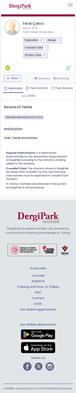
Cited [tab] (30, 96)
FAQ (38, 292)
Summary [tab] (13, 88)
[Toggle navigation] (70, 4)
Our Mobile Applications (38, 309)
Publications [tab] (37, 88)
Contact (38, 298)
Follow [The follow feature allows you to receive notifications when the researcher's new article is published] (14, 78)
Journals (38, 276)
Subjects (38, 281)
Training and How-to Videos (38, 287)
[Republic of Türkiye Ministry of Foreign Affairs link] (38, 250)
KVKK (38, 304)
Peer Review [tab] (62, 88)
